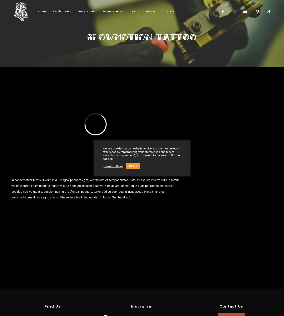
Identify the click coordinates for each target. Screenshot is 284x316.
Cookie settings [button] (113, 166)
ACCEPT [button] (132, 166)
